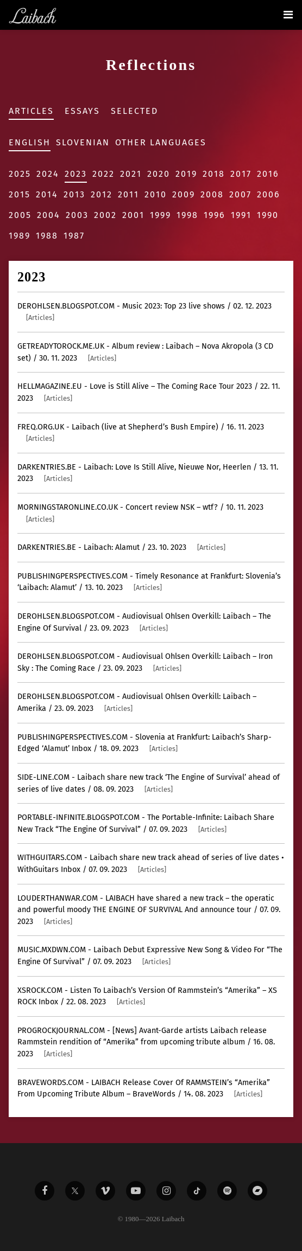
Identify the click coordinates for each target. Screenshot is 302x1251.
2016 (268, 174)
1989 (19, 235)
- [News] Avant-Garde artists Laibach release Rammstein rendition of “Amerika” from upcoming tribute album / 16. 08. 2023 (146, 1042)
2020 (158, 174)
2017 (240, 174)
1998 (187, 215)
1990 (268, 215)
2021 (131, 174)
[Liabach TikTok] (196, 1191)
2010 (155, 194)
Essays (82, 111)
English (30, 142)
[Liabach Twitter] (75, 1191)
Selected (134, 111)
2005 (20, 215)
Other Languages (160, 142)
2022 (103, 174)
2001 (133, 215)
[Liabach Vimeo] (105, 1191)
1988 (47, 235)
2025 (20, 174)
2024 (47, 174)
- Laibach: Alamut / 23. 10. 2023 (121, 547)
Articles (31, 111)
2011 (128, 194)
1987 (74, 235)
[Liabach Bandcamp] (257, 1191)
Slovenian (83, 142)
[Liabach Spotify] (227, 1191)
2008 (212, 194)
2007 (240, 194)
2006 (268, 194)
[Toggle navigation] (288, 14)
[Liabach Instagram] (166, 1191)
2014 (47, 194)
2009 (183, 194)
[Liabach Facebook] (44, 1191)
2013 (74, 194)
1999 (160, 215)
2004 (48, 215)
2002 (105, 215)
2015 (19, 194)
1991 (241, 215)
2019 (186, 174)
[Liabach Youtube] (136, 1191)
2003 (77, 215)
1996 (214, 215)
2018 (214, 174)
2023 (76, 174)
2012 (101, 194)
